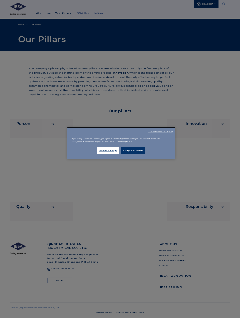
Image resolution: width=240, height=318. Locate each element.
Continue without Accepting (160, 131)
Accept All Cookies (133, 150)
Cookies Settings (108, 150)
